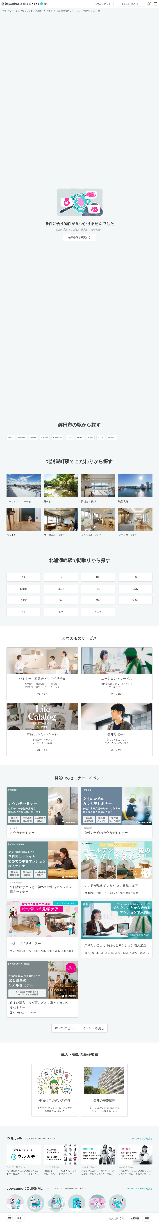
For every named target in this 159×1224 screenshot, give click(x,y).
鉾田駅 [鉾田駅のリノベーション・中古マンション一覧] (80, 437)
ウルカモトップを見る (141, 1138)
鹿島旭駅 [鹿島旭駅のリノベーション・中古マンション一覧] (22, 437)
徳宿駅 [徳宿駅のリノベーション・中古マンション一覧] (33, 437)
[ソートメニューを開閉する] (10, 1218)
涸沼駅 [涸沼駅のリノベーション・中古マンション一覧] (11, 437)
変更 (147, 1218)
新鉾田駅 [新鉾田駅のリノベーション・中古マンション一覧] (44, 437)
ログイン (130, 3)
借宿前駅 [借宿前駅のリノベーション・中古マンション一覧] (112, 437)
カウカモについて (102, 4)
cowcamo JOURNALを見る (139, 1188)
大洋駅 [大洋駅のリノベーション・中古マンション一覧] (70, 437)
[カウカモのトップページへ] (24, 4)
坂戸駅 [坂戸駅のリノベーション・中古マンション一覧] (90, 437)
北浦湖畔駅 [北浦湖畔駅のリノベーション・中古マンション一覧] (57, 437)
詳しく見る (42, 694)
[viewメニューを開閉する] (19, 1218)
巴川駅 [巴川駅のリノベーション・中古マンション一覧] (100, 437)
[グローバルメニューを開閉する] (155, 4)
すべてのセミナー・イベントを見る (79, 1028)
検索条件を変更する (79, 237)
